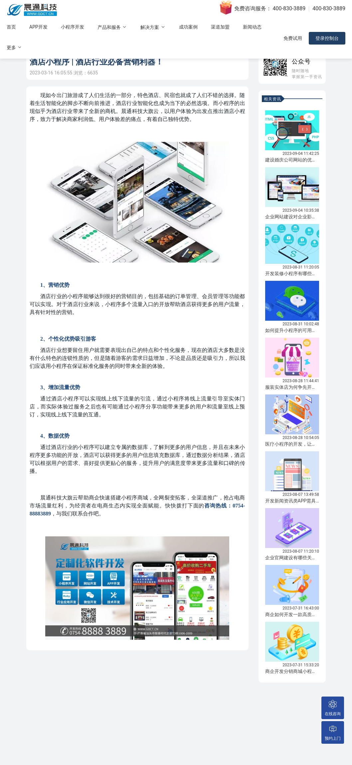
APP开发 (38, 27)
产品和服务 (112, 27)
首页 (11, 27)
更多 (14, 47)
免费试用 (292, 38)
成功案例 (188, 27)
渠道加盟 (220, 27)
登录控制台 (327, 38)
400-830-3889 (289, 8)
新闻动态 (252, 27)
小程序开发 (72, 27)
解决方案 (152, 27)
